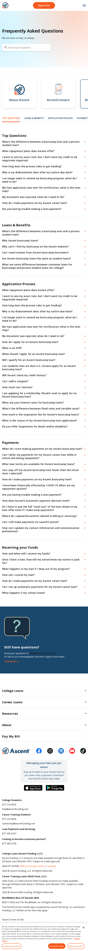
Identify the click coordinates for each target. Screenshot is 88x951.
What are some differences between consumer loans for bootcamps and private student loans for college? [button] (37, 266)
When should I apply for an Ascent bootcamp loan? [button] (33, 354)
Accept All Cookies (57, 948)
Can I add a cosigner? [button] (15, 381)
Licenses (51, 866)
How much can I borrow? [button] (17, 387)
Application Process (60, 118)
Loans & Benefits (34, 118)
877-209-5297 (9, 833)
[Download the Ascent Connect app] (33, 788)
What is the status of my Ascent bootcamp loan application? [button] (39, 420)
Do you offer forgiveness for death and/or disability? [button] (35, 426)
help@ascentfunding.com (43, 653)
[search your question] (26, 47)
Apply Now (44, 5)
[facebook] (39, 751)
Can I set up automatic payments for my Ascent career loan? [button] (40, 586)
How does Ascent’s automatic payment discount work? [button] (36, 500)
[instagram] (50, 751)
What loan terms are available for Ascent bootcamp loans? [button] (38, 464)
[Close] (83, 929)
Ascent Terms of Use (13, 919)
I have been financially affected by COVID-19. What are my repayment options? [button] (38, 487)
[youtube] (72, 751)
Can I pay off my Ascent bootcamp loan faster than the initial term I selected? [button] (40, 471)
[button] (19, 93)
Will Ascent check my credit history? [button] (24, 375)
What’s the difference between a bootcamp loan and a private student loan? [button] (41, 143)
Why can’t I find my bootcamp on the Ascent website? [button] (35, 246)
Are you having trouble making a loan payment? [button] (32, 209)
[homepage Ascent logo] (5, 5)
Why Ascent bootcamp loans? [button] (20, 240)
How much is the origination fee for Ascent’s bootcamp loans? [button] (40, 414)
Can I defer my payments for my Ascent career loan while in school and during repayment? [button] (39, 456)
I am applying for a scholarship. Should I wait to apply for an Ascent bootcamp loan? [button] (39, 395)
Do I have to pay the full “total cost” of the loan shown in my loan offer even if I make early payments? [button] (39, 508)
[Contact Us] (44, 661)
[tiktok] (83, 751)
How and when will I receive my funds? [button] (26, 553)
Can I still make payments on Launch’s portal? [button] (30, 522)
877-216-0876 (9, 804)
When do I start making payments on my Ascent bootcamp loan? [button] (42, 448)
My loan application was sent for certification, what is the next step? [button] (41, 189)
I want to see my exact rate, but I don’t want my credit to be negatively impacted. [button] (39, 158)
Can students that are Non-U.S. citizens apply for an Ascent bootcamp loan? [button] (39, 367)
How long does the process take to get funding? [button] (32, 166)
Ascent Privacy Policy (12, 924)
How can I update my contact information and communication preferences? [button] (40, 529)
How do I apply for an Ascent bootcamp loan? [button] (30, 342)
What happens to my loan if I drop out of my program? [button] (36, 568)
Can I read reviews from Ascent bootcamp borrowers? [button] (35, 252)
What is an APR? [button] (12, 348)
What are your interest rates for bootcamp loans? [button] (33, 402)
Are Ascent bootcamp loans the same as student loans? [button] (36, 258)
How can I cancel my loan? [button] (18, 574)
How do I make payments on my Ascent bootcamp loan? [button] (37, 479)
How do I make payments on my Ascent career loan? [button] (34, 203)
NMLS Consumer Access (32, 866)
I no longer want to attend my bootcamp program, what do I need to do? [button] (39, 180)
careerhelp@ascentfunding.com (18, 823)
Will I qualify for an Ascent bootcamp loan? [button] (28, 360)
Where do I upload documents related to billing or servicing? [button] (39, 516)
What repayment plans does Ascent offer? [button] (28, 151)
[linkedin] (61, 751)
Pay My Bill (11, 736)
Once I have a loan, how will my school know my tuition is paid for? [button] (40, 561)
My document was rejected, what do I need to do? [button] (33, 197)
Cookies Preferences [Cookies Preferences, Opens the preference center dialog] (12, 948)
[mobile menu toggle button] (83, 5)
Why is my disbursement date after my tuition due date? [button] (37, 172)
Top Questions (11, 118)
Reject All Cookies (76, 948)
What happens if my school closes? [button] (23, 592)
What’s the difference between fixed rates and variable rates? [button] (41, 408)
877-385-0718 (9, 843)
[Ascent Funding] (16, 751)
